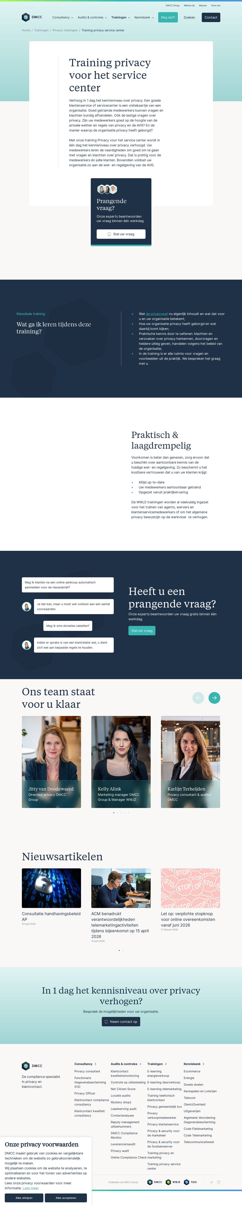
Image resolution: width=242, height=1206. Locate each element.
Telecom (190, 1113)
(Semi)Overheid (194, 1119)
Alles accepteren (66, 1197)
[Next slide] (214, 713)
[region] (46, 1171)
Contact (211, 17)
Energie (189, 1093)
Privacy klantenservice (163, 1139)
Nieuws (203, 5)
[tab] (114, 828)
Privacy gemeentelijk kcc (164, 1121)
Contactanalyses (122, 1130)
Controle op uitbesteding (128, 1097)
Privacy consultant (87, 1086)
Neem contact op (121, 1037)
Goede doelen (193, 1099)
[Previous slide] (198, 713)
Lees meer (31, 1188)
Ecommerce (192, 1086)
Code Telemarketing (198, 1150)
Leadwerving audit (124, 1124)
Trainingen (118, 17)
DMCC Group (173, 5)
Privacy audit (120, 1166)
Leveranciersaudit (123, 1159)
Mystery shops (121, 1117)
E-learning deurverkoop (163, 1097)
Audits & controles (90, 17)
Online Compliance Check (129, 1172)
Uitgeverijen (192, 1126)
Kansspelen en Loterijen (200, 1106)
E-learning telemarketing (164, 1104)
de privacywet (157, 314)
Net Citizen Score (123, 1104)
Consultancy (61, 17)
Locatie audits (120, 1110)
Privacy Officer (84, 1108)
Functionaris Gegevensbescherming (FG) (90, 1097)
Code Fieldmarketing (198, 1143)
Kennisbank (142, 17)
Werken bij (189, 5)
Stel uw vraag (121, 234)
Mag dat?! (168, 17)
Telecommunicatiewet (199, 1157)
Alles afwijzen (24, 1197)
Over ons (215, 5)
